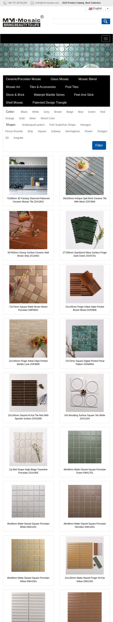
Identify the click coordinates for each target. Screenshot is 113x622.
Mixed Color (48, 118)
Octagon (102, 131)
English (95, 8)
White (35, 111)
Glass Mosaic (60, 79)
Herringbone (72, 131)
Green (92, 111)
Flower (89, 131)
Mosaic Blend (87, 79)
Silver (32, 118)
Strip (30, 131)
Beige (69, 111)
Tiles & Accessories (43, 87)
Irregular (18, 137)
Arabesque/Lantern (33, 124)
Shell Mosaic (14, 102)
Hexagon (85, 124)
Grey (46, 111)
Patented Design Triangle (50, 102)
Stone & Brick (15, 94)
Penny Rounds (14, 131)
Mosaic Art (13, 87)
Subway (56, 131)
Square (42, 131)
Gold (22, 118)
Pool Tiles (71, 87)
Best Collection (93, 3)
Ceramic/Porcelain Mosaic (23, 79)
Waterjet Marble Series (49, 94)
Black (24, 111)
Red (102, 111)
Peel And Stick (84, 94)
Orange (9, 118)
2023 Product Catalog (73, 3)
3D (7, 137)
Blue (80, 111)
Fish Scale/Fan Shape (62, 124)
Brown (58, 111)
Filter (99, 145)
